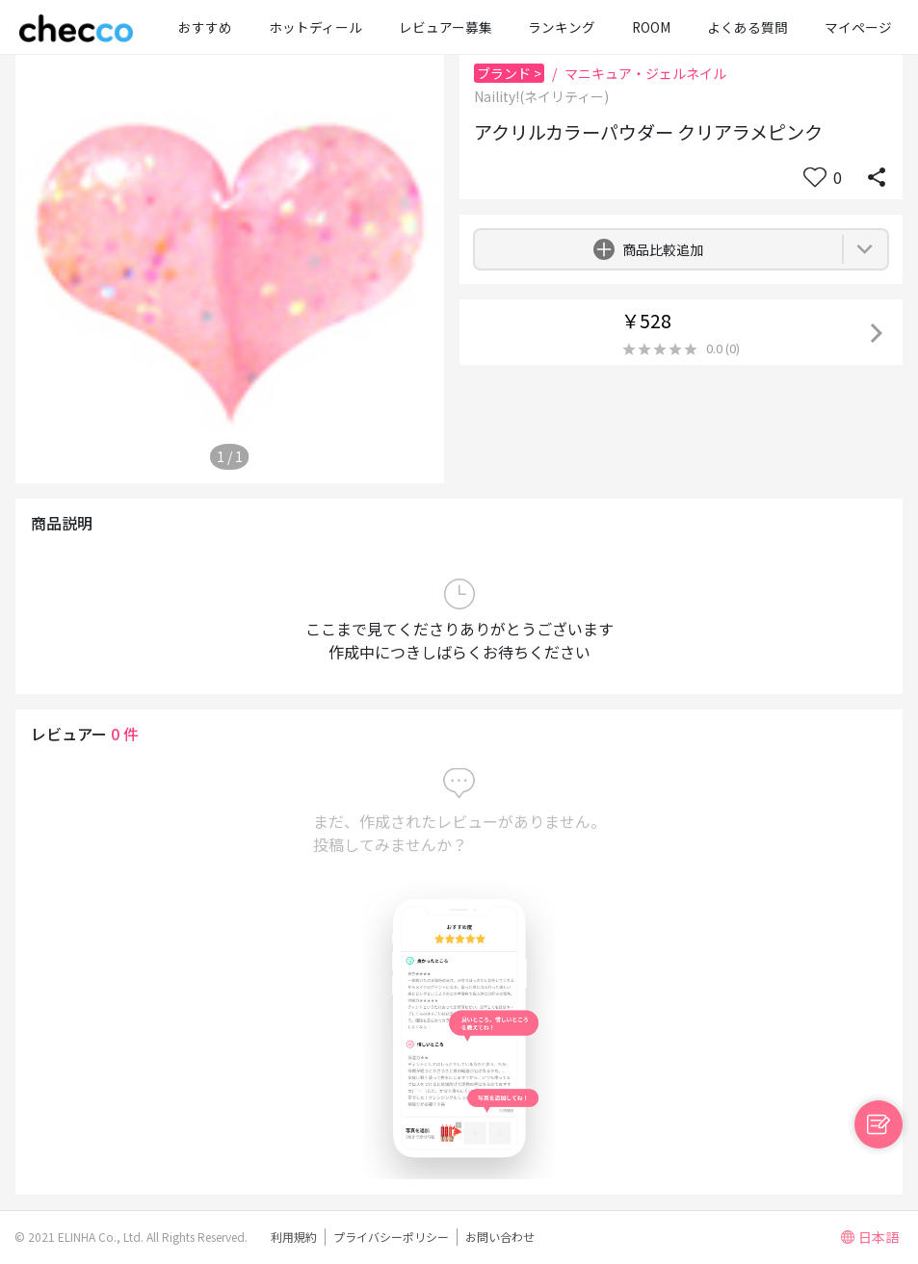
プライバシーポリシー (391, 1236)
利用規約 (294, 1236)
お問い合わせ (500, 1236)
